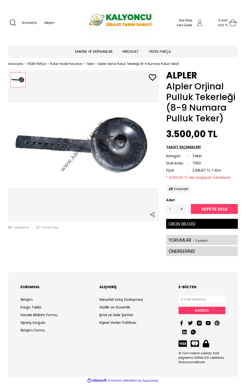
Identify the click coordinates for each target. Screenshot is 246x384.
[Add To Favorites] (152, 77)
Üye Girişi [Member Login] (185, 20)
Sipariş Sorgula (33, 322)
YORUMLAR (188, 240)
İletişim (49, 23)
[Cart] (223, 23)
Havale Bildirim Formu (39, 314)
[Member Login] (199, 23)
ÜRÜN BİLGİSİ (182, 224)
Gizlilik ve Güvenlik (114, 307)
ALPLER (181, 75)
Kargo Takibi (31, 307)
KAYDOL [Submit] (202, 310)
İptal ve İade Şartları (116, 314)
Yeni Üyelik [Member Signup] (184, 25)
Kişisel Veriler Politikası (117, 322)
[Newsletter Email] (202, 299)
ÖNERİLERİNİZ (182, 251)
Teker (197, 156)
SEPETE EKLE (214, 209)
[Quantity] (176, 209)
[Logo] (123, 22)
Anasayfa (29, 23)
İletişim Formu (33, 330)
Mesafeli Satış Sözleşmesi (121, 299)
